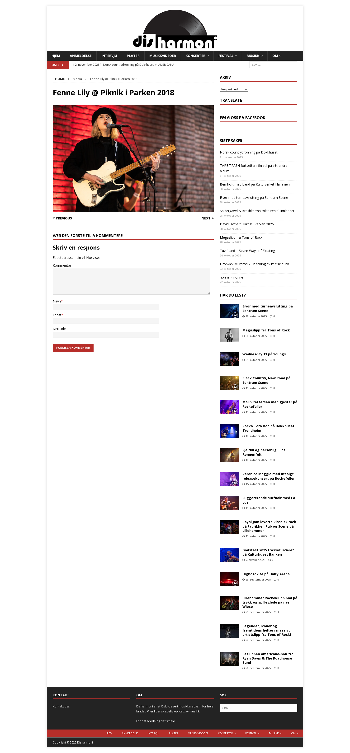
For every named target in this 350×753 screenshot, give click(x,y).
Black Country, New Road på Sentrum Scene (266, 380)
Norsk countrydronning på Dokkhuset (249, 152)
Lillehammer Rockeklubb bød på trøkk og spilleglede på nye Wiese (269, 602)
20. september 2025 (258, 668)
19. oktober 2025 (256, 388)
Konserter (195, 55)
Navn (57, 301)
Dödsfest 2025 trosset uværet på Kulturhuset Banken (268, 552)
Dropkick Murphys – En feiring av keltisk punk (254, 264)
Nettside (59, 328)
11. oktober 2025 (256, 508)
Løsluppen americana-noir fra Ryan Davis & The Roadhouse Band (267, 658)
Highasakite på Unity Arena (266, 574)
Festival (226, 55)
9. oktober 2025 (255, 560)
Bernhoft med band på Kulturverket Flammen (255, 184)
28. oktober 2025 (256, 316)
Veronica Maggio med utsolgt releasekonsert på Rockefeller (268, 476)
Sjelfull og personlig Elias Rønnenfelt (263, 452)
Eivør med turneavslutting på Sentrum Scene (254, 197)
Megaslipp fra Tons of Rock (241, 237)
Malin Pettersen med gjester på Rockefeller (269, 404)
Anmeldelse (81, 55)
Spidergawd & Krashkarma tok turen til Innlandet (257, 211)
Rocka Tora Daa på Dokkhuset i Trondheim (269, 428)
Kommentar (62, 265)
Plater (133, 55)
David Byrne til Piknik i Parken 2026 (247, 224)
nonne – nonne (231, 277)
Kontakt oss (61, 706)
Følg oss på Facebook (242, 117)
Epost (57, 315)
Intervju (109, 55)
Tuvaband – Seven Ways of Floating (247, 250)
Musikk (253, 55)
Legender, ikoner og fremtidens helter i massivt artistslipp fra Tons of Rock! (266, 630)
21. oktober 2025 (256, 360)
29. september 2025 (258, 579)
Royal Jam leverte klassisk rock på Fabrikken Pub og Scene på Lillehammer (269, 526)
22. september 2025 (258, 640)
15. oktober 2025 (256, 484)
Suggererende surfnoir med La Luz (268, 500)
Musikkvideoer (162, 55)
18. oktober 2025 (256, 436)
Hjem (56, 55)
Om (275, 55)
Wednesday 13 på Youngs (264, 354)
